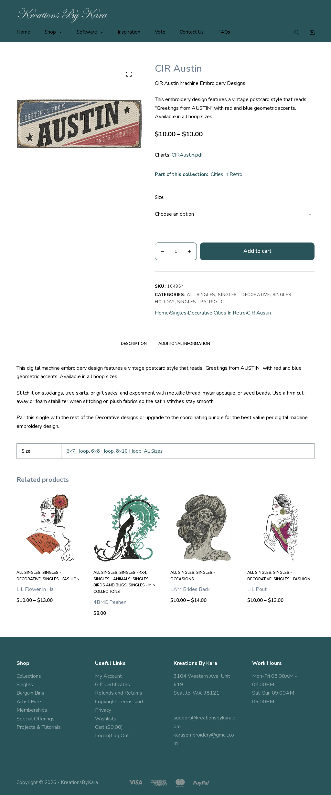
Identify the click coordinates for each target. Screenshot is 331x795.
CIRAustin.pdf (187, 155)
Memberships (31, 710)
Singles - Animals (112, 579)
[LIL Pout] (281, 528)
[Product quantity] (176, 251)
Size (159, 197)
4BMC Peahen (109, 602)
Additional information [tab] (184, 343)
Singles (178, 312)
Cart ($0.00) (109, 727)
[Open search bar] (297, 32)
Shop (55, 32)
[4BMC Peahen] (127, 528)
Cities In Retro (226, 174)
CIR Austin (259, 312)
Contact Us (192, 32)
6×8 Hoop (102, 451)
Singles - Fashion (61, 579)
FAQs (224, 32)
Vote (160, 32)
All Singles (201, 295)
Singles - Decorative (244, 295)
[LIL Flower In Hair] (50, 528)
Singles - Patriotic (200, 302)
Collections (28, 676)
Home (23, 32)
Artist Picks (29, 701)
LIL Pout (257, 589)
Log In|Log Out (112, 735)
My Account (108, 676)
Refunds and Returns (118, 693)
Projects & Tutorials (38, 727)
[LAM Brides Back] (204, 528)
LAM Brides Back (190, 589)
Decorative (200, 312)
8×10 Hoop (129, 451)
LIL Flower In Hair (36, 589)
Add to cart (257, 251)
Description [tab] (134, 343)
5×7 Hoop (77, 451)
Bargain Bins (30, 693)
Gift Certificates (112, 684)
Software (91, 32)
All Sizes (153, 451)
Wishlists (105, 718)
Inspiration (129, 32)
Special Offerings (35, 718)
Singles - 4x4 (132, 572)
